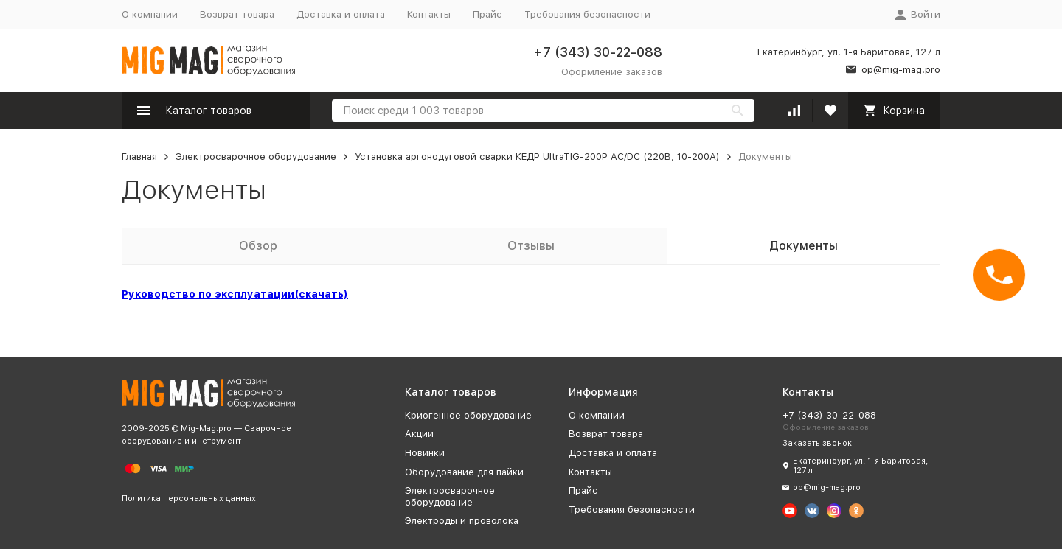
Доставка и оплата (340, 14)
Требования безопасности (587, 14)
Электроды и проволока (461, 520)
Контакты (429, 14)
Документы (803, 246)
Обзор (258, 246)
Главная (139, 156)
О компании (150, 14)
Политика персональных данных (189, 498)
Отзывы (531, 246)
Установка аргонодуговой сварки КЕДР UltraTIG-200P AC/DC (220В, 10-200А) (537, 156)
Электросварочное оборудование (256, 156)
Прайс (487, 14)
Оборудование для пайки (464, 472)
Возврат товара (237, 14)
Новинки (425, 452)
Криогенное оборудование (468, 415)
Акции (419, 433)
